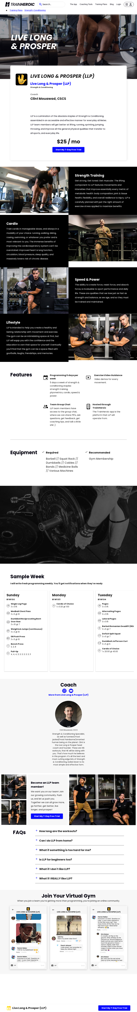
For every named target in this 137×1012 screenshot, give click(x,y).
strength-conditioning (35, 10)
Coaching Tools (86, 4)
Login (118, 4)
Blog (112, 4)
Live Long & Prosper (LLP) (50, 83)
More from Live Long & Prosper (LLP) (68, 694)
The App (73, 4)
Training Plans (101, 4)
